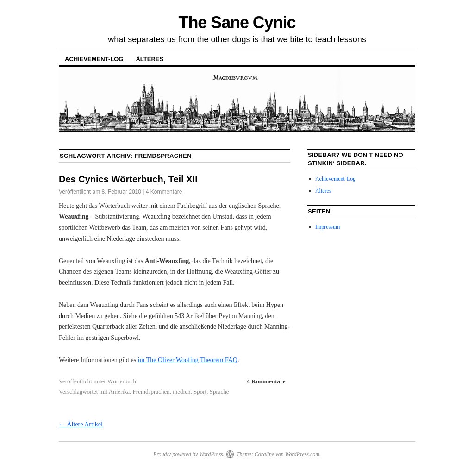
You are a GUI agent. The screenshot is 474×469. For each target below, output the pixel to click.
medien (181, 391)
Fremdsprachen (151, 391)
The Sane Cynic (237, 22)
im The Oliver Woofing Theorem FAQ (187, 359)
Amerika (119, 391)
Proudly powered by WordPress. (189, 454)
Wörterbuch (121, 381)
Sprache (219, 391)
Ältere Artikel (81, 424)
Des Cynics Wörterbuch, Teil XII (128, 179)
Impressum (327, 227)
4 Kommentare (164, 191)
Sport (199, 391)
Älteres (149, 59)
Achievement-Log (94, 59)
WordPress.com (302, 454)
